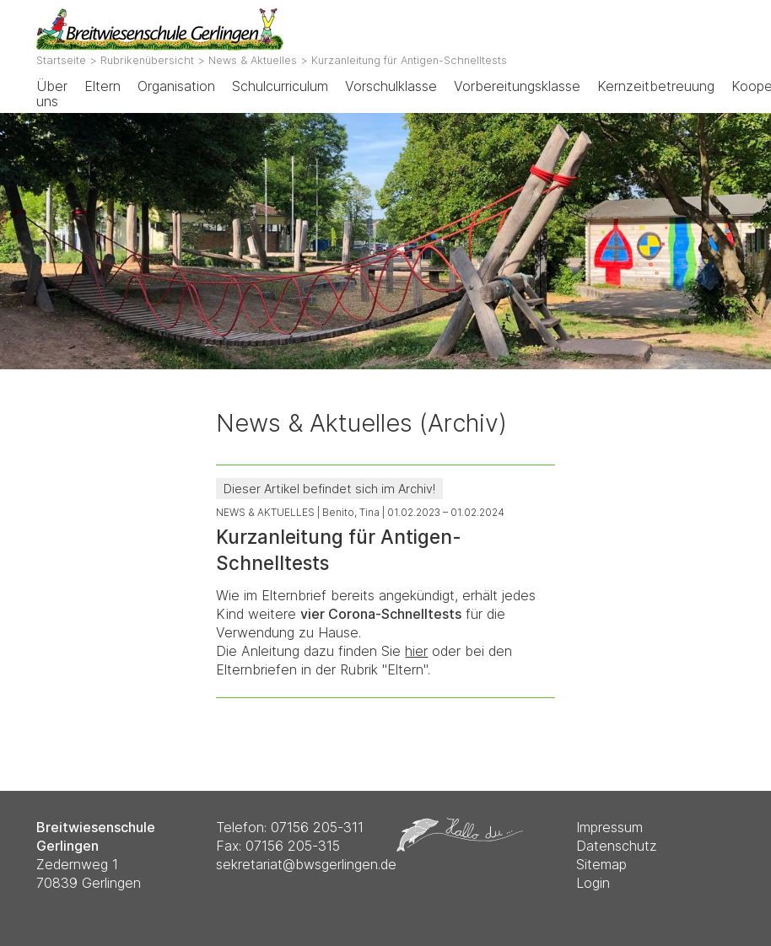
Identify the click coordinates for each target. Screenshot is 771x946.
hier (416, 650)
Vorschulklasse (391, 86)
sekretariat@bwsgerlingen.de (306, 864)
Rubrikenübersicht (147, 60)
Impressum (609, 827)
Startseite (61, 60)
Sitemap (601, 864)
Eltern (102, 86)
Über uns (51, 94)
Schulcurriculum (280, 86)
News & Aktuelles (252, 60)
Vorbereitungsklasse (517, 86)
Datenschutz (616, 845)
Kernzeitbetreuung (655, 86)
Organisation (176, 86)
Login (593, 882)
